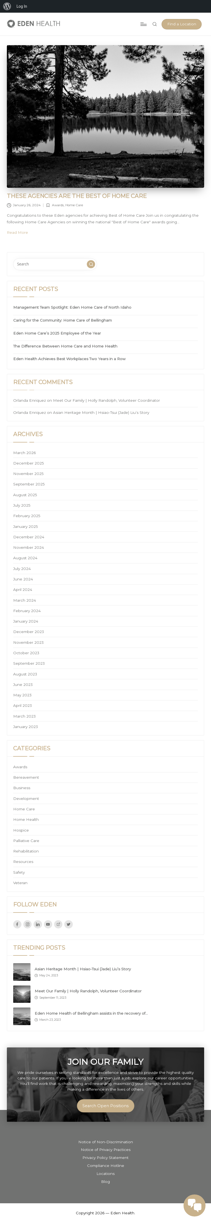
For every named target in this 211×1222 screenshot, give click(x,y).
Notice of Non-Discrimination (105, 1142)
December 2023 (28, 631)
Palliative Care (26, 840)
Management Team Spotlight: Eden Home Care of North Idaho (72, 307)
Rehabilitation (26, 851)
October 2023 (26, 653)
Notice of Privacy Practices (106, 1149)
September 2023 (29, 663)
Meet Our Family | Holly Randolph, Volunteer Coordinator (106, 400)
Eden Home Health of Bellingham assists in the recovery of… (91, 1013)
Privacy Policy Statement (105, 1157)
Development (26, 798)
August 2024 (25, 558)
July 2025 (21, 505)
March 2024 (24, 600)
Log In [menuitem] (21, 6)
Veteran (20, 883)
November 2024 (28, 547)
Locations (105, 1173)
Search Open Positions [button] (105, 1105)
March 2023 (24, 716)
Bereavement (26, 777)
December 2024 (28, 537)
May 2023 (22, 695)
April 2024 (22, 589)
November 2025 (28, 473)
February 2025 (26, 516)
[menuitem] (7, 6)
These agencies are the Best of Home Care (77, 195)
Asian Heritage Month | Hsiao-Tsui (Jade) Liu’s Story (101, 412)
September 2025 (29, 484)
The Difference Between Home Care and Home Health (65, 346)
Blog (105, 1181)
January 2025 (25, 526)
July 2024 (22, 568)
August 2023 (25, 674)
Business (21, 788)
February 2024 (27, 611)
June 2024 (23, 579)
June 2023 (23, 684)
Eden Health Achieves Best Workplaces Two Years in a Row (69, 359)
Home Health (26, 819)
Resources (23, 861)
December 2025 (28, 463)
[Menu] (143, 24)
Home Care (74, 205)
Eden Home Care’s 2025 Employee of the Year (57, 333)
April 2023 (22, 705)
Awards (58, 205)
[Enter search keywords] (55, 264)
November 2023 (28, 642)
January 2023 (25, 726)
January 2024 (25, 621)
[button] (182, 24)
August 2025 (25, 495)
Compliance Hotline (105, 1165)
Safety (19, 872)
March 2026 (24, 452)
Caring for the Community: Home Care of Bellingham (62, 320)
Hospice (21, 830)
